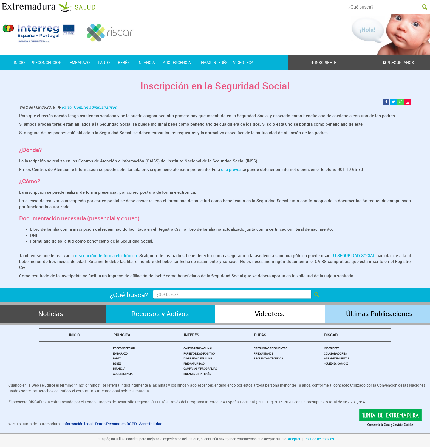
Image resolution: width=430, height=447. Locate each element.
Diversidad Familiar (197, 358)
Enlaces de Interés (197, 374)
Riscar (331, 335)
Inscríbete (323, 62)
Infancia (119, 368)
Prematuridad (194, 364)
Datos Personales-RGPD (116, 423)
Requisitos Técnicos (268, 358)
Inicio (74, 335)
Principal (122, 335)
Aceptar (294, 438)
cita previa (231, 169)
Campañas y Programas (200, 368)
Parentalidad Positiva (199, 353)
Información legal (77, 423)
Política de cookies (319, 438)
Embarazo (120, 353)
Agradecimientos (336, 358)
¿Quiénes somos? (336, 364)
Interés (191, 335)
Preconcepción (124, 348)
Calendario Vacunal (197, 348)
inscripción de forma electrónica (105, 255)
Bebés (117, 364)
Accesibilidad (150, 423)
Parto (66, 107)
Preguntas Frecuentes (270, 348)
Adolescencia (122, 374)
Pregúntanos (263, 353)
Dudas (260, 335)
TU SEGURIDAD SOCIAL (354, 255)
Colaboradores (335, 353)
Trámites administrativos (95, 107)
